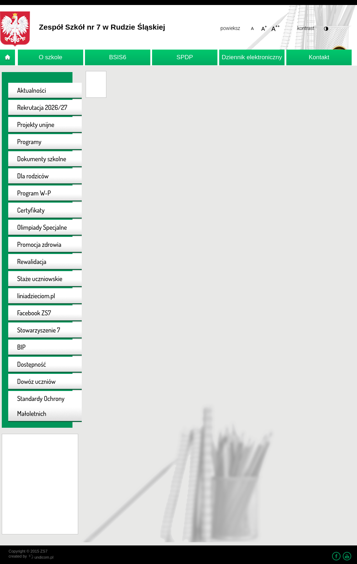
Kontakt (319, 57)
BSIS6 (117, 57)
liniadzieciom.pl (36, 296)
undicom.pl (41, 557)
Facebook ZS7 (34, 313)
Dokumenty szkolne (41, 159)
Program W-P (34, 193)
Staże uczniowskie (39, 279)
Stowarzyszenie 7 (38, 330)
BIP (21, 347)
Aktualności (31, 90)
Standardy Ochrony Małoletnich (41, 406)
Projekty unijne (35, 124)
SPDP (184, 57)
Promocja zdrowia (39, 244)
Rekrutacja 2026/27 (42, 107)
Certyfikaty (31, 210)
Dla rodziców (33, 176)
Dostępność (31, 364)
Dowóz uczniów (36, 381)
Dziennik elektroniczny (252, 57)
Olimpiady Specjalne (42, 227)
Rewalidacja (31, 261)
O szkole (50, 57)
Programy (29, 142)
